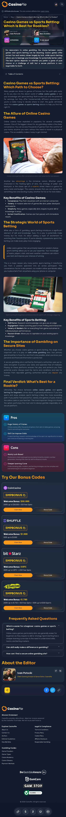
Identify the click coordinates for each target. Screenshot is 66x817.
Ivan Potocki (24, 672)
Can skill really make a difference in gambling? (33, 647)
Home (6, 17)
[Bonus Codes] (25, 812)
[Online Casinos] (18, 812)
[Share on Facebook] (46, 690)
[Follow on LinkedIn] (60, 671)
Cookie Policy (39, 736)
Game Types (6, 754)
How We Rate (6, 742)
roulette (35, 186)
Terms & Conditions (41, 730)
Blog (12, 17)
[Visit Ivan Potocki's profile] (9, 674)
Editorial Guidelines (8, 739)
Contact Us (5, 733)
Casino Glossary (7, 760)
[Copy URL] (58, 690)
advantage (20, 181)
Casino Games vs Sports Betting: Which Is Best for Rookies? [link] (37, 17)
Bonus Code (48, 510)
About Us (5, 730)
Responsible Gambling (42, 742)
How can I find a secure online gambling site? (33, 653)
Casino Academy (7, 757)
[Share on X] (52, 690)
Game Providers (7, 751)
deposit (55, 373)
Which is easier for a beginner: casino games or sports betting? (33, 627)
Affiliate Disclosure (41, 739)
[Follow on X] (56, 671)
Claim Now (18, 510)
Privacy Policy (39, 733)
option (17, 61)
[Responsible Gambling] (48, 812)
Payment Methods (8, 763)
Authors (4, 736)
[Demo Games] (40, 812)
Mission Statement (10, 715)
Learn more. (45, 11)
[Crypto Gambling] (33, 812)
